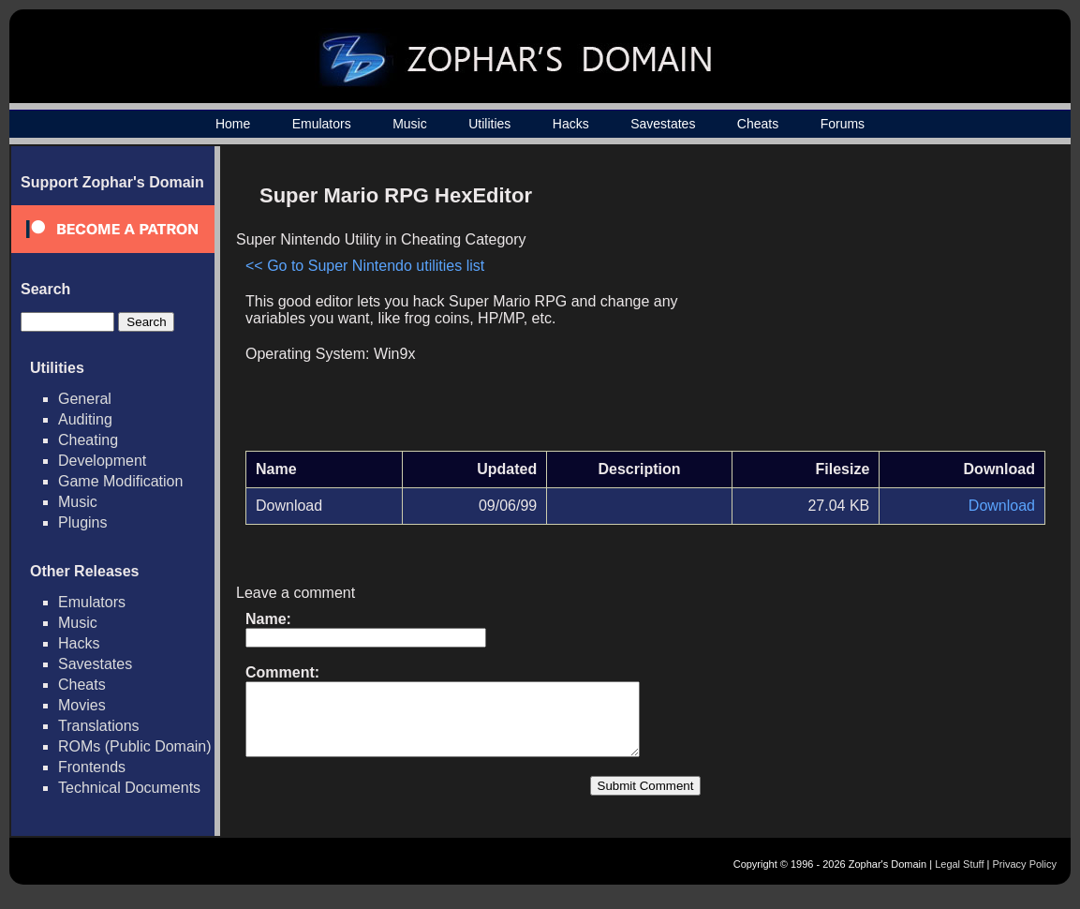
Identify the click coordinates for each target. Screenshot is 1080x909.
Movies (82, 705)
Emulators (321, 123)
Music (409, 123)
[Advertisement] (886, 305)
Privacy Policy (1025, 878)
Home (232, 123)
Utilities (489, 123)
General (84, 399)
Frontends (92, 767)
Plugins (82, 522)
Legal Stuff (959, 878)
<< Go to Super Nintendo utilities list (364, 266)
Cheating (88, 440)
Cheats (757, 123)
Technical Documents (129, 788)
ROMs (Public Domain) (135, 746)
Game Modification (120, 481)
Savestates (662, 123)
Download (1002, 506)
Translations (99, 726)
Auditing (85, 419)
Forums (843, 123)
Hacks (571, 123)
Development (102, 461)
